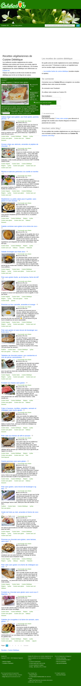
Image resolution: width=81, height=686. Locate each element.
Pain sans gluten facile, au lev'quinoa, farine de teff (19, 277)
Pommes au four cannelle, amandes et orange (18, 304)
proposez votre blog (48, 135)
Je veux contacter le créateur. (36, 665)
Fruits (22, 351)
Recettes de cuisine (7, 674)
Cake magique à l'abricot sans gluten (14, 82)
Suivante (26, 645)
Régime (25, 136)
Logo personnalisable (61, 663)
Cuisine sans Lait (19, 138)
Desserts (3, 140)
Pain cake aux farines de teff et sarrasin (15, 436)
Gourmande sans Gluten (34, 90)
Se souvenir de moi (49, 113)
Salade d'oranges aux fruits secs (13, 252)
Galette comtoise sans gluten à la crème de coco (19, 226)
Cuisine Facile (5, 300)
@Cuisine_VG (37, 666)
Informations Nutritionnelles (37, 676)
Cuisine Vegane (5, 163)
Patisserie (29, 247)
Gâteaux (28, 138)
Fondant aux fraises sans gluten (13, 383)
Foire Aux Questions (61, 661)
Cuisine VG (5, 25)
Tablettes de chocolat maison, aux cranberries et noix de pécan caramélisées (19, 356)
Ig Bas (31, 136)
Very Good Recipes (61, 674)
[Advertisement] (40, 41)
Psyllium (3, 349)
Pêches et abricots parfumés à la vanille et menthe (19, 171)
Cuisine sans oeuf (6, 167)
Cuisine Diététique (16, 136)
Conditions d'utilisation (7, 663)
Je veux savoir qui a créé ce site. (37, 663)
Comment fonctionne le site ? (63, 659)
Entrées (28, 641)
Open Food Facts (33, 680)
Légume (34, 641)
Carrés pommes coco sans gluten (13, 461)
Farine (26, 298)
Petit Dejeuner (5, 457)
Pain (27, 455)
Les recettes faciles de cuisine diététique (56, 71)
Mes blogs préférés (16, 25)
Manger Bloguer (33, 674)
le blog (31, 666)
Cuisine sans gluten (6, 138)
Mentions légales (6, 661)
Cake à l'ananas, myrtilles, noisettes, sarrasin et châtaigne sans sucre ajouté (18, 409)
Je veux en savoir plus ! (35, 661)
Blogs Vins (5, 676)
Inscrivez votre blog (61, 658)
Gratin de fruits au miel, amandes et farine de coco (19, 512)
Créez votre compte (62, 118)
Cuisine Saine (5, 136)
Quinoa (13, 300)
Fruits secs (15, 351)
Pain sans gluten (17, 298)
